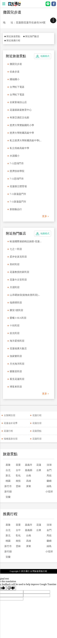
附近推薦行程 (13, 40)
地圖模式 (44, 56)
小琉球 (49, 491)
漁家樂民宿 (16, 356)
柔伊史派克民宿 (18, 256)
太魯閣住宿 (9, 415)
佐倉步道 (14, 71)
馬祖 (49, 475)
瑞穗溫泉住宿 (10, 439)
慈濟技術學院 (17, 171)
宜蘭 (8, 497)
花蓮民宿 (36, 439)
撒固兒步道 (16, 64)
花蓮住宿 (36, 423)
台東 (38, 470)
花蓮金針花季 (10, 423)
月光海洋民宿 (17, 363)
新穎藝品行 (16, 209)
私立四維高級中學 (19, 148)
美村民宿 (14, 264)
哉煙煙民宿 (16, 302)
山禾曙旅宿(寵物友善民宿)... (25, 295)
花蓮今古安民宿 (18, 279)
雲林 (18, 486)
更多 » (45, 216)
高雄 (28, 481)
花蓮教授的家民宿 (19, 272)
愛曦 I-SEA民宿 (18, 318)
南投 (18, 481)
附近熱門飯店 (32, 36)
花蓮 (38, 465)
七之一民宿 (16, 249)
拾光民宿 (14, 333)
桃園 (8, 481)
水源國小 (14, 155)
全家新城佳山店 (18, 102)
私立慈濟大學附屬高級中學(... (25, 140)
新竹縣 (8, 491)
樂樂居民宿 (16, 371)
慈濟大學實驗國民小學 (22, 125)
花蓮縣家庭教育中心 (21, 110)
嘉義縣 (28, 470)
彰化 (18, 475)
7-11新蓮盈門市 (18, 194)
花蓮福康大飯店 (18, 348)
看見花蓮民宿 (17, 379)
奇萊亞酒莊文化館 (19, 117)
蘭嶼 (49, 481)
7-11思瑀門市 (17, 163)
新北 (8, 475)
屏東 (28, 486)
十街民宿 (14, 325)
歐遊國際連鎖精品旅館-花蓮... (25, 241)
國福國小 (14, 79)
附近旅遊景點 (13, 36)
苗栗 (18, 465)
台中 (18, 470)
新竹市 (8, 486)
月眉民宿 (14, 287)
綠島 (49, 486)
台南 (28, 475)
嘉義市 (28, 465)
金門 (49, 470)
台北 (8, 470)
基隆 (8, 465)
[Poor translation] (11, 588)
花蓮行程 (36, 415)
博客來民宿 (16, 386)
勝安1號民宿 (16, 310)
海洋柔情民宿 (17, 340)
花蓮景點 (36, 431)
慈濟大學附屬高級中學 (22, 133)
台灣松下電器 (17, 87)
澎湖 (49, 465)
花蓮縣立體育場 (18, 186)
